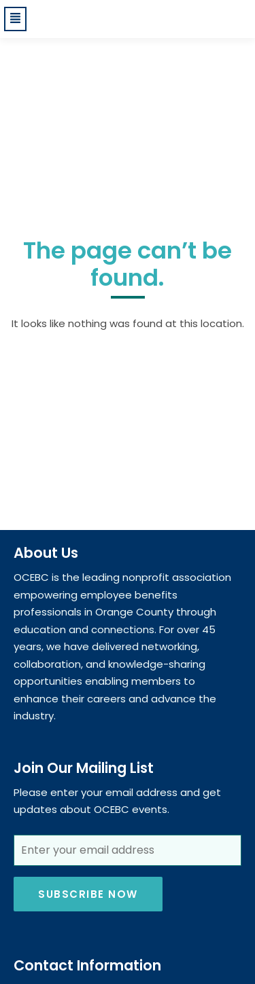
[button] (17, 19)
